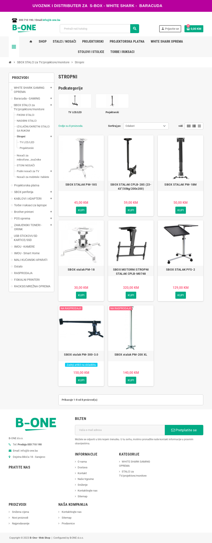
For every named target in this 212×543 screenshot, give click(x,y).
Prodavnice (68, 523)
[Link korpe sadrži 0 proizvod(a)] (193, 28)
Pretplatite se (184, 430)
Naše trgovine (86, 479)
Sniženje (83, 484)
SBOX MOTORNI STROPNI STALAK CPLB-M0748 (131, 271)
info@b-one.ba (51, 20)
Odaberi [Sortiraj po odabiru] (130, 125)
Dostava (82, 467)
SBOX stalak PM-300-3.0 (81, 354)
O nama (82, 461)
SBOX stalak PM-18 (81, 269)
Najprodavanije (20, 523)
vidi (180, 125)
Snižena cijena (20, 511)
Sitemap (82, 496)
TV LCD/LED (75, 112)
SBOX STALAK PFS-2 (180, 269)
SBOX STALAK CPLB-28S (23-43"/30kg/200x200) (130, 186)
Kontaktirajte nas (88, 490)
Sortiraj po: (114, 125)
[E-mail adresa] (120, 430)
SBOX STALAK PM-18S (81, 184)
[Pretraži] (99, 28)
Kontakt (82, 473)
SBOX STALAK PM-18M (180, 184)
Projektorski (112, 112)
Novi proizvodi (19, 517)
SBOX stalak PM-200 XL (130, 354)
